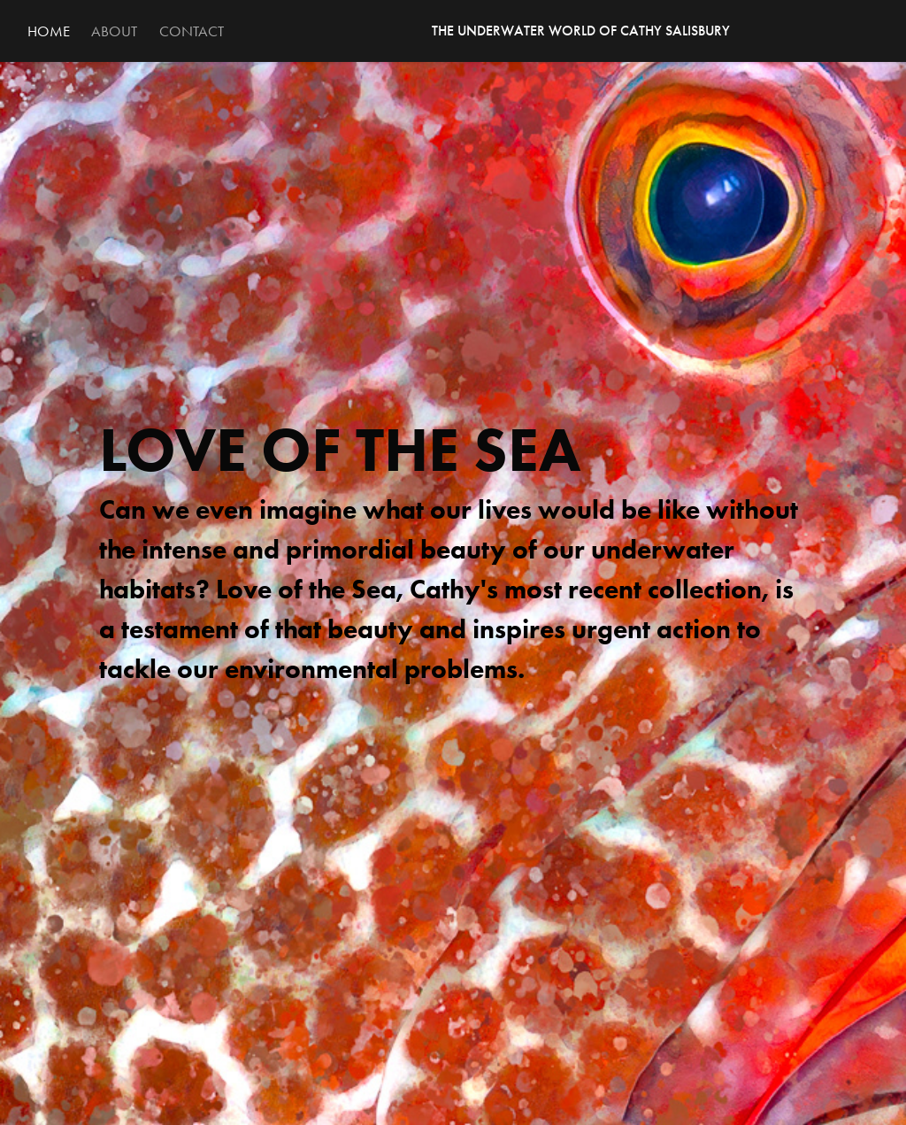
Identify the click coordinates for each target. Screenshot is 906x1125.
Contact (191, 31)
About (114, 31)
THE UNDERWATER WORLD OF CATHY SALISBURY (581, 30)
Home (48, 31)
